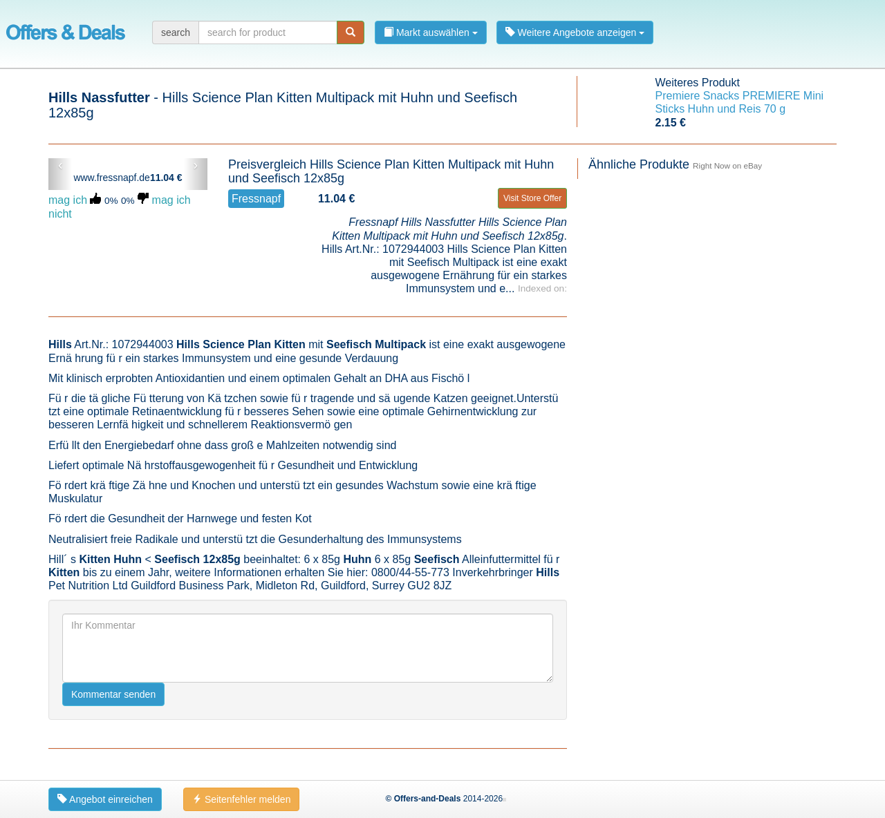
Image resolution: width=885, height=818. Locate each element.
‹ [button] (60, 165)
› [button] (195, 165)
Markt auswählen (431, 32)
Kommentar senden (113, 694)
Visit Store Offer (532, 198)
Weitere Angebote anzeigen (575, 32)
